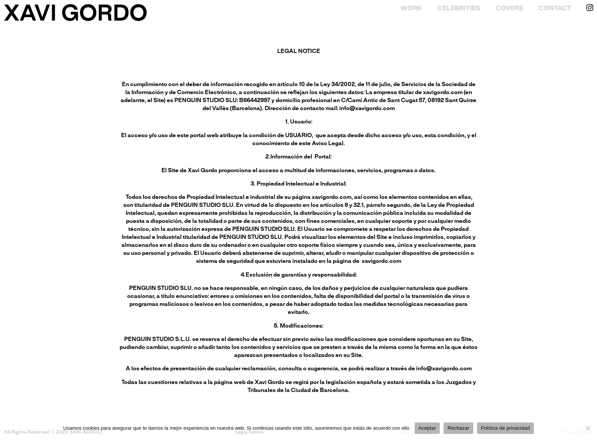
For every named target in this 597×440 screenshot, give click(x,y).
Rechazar (458, 428)
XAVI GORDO (75, 15)
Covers (509, 8)
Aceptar (427, 428)
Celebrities (458, 8)
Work (411, 8)
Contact (554, 8)
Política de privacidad (505, 428)
